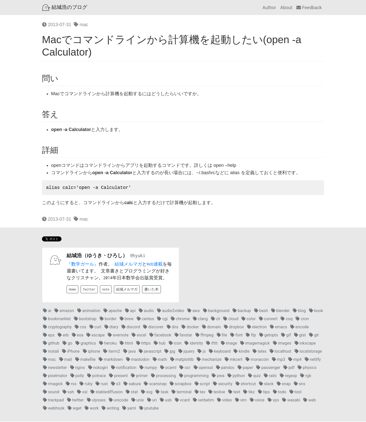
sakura (132, 384)
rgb (305, 376)
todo (279, 392)
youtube (149, 408)
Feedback (309, 7)
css (80, 327)
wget (75, 408)
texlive (216, 392)
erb (63, 335)
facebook (160, 335)
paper (245, 368)
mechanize (209, 360)
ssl (82, 392)
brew (127, 319)
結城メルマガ (128, 264)
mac (81, 24)
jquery (186, 351)
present (118, 376)
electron (257, 327)
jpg (169, 351)
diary (111, 327)
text (234, 392)
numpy (148, 368)
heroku (108, 343)
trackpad (53, 400)
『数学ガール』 (83, 264)
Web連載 (155, 264)
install (51, 351)
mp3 (278, 360)
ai (47, 311)
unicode (118, 400)
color (248, 319)
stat (132, 392)
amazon (64, 311)
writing (110, 408)
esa (77, 335)
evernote (118, 335)
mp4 (294, 360)
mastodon (137, 360)
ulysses (96, 400)
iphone (91, 351)
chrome (180, 319)
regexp (288, 376)
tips (264, 392)
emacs (278, 327)
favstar (183, 335)
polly (77, 376)
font (236, 335)
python (236, 376)
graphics (85, 343)
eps (49, 335)
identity (194, 343)
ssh (68, 392)
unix (137, 400)
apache (112, 311)
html (126, 343)
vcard (182, 400)
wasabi (291, 400)
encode (299, 327)
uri (152, 400)
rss (71, 384)
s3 (115, 384)
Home (72, 290)
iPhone (71, 351)
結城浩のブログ (64, 8)
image (229, 343)
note (105, 290)
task (162, 392)
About (286, 7)
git (314, 335)
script (202, 384)
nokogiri (98, 368)
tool (295, 392)
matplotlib (182, 360)
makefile (85, 360)
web (309, 400)
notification (123, 368)
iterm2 (111, 351)
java (129, 351)
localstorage (308, 351)
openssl (203, 368)
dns (172, 327)
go (67, 343)
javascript (150, 351)
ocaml (168, 368)
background (216, 311)
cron (302, 319)
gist (300, 335)
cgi (162, 319)
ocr (184, 368)
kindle (241, 351)
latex (259, 351)
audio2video (170, 311)
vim (241, 400)
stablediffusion (106, 392)
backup (242, 311)
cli (215, 319)
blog (299, 311)
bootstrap (85, 319)
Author (269, 7)
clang (200, 319)
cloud (230, 319)
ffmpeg (204, 335)
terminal (181, 392)
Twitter (89, 290)
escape (95, 335)
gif (286, 335)
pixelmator (55, 376)
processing (163, 376)
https (143, 343)
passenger (268, 368)
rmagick (53, 384)
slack (266, 384)
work (92, 408)
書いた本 (151, 290)
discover (153, 327)
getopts (268, 335)
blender (280, 311)
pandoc (225, 368)
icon (175, 343)
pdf (289, 368)
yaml (129, 408)
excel (139, 335)
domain (211, 327)
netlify (313, 360)
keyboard (220, 351)
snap (284, 384)
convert (268, 319)
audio (146, 311)
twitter (75, 400)
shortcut (246, 384)
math (160, 360)
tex (200, 392)
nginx (77, 368)
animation (88, 311)
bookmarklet (57, 319)
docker (190, 327)
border (108, 319)
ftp (251, 335)
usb (166, 400)
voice (257, 400)
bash (261, 311)
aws (193, 311)
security (222, 384)
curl (95, 327)
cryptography (57, 327)
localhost (280, 351)
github (51, 343)
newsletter (55, 368)
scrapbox (180, 384)
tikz (249, 392)
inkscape (305, 343)
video (224, 400)
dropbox (234, 327)
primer (139, 376)
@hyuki (137, 256)
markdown (111, 360)
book (316, 311)
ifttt (212, 343)
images (282, 343)
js (201, 351)
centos (145, 319)
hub (160, 343)
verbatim (203, 400)
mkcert (233, 360)
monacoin (257, 360)
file (222, 335)
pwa (218, 376)
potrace (96, 376)
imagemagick (255, 343)
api (130, 311)
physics (307, 368)
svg (146, 392)
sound (51, 392)
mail (65, 360)
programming (194, 376)
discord (130, 327)
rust (102, 384)
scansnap (155, 384)
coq (287, 319)
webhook (54, 408)
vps (273, 400)
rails (270, 376)
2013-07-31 (56, 24)
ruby (86, 384)
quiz (254, 376)
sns (299, 384)
